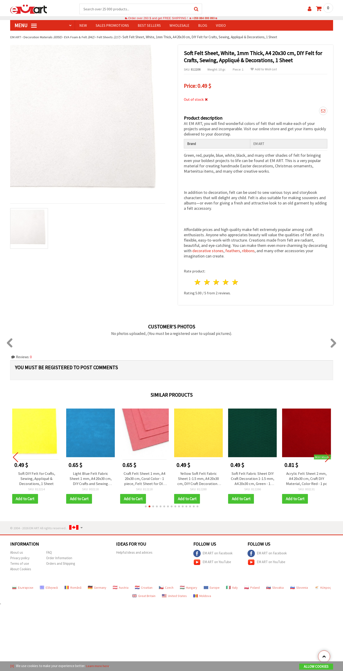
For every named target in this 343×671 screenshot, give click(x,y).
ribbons (248, 250)
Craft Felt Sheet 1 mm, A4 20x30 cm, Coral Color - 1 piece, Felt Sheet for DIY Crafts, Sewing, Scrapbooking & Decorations (144, 477)
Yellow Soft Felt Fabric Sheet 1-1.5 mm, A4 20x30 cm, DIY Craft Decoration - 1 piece (198, 477)
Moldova (202, 595)
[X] (12, 666)
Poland (252, 587)
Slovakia (275, 587)
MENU (26, 25)
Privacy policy (20, 557)
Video (221, 25)
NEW (83, 25)
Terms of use (19, 563)
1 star (198, 281)
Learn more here (98, 666)
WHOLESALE (179, 25)
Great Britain (143, 595)
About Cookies (20, 568)
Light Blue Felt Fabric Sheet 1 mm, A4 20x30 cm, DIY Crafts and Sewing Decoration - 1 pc (90, 477)
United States (174, 595)
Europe (212, 587)
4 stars (226, 281)
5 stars (235, 281)
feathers (232, 250)
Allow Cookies (316, 667)
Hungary (188, 587)
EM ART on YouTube (212, 561)
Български (22, 587)
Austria (120, 587)
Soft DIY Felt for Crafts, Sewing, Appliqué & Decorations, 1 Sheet (36, 477)
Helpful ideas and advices (134, 552)
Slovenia (299, 587)
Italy (232, 587)
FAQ (49, 552)
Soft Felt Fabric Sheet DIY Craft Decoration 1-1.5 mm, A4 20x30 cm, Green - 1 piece (252, 477)
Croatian (143, 587)
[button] (146, 506)
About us (16, 552)
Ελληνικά (49, 587)
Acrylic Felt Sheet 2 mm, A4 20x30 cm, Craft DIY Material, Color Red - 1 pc (306, 477)
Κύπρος (322, 587)
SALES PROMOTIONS (112, 25)
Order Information (59, 557)
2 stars (207, 281)
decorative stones (208, 250)
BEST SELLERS (149, 25)
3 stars (216, 281)
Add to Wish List (264, 69)
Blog (202, 25)
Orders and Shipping (60, 563)
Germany (97, 587)
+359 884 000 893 (203, 18)
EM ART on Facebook (213, 552)
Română (72, 587)
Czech (166, 587)
